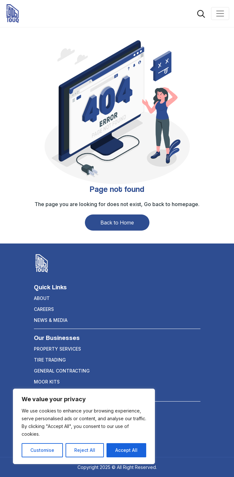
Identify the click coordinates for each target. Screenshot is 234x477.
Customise (42, 450)
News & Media (50, 320)
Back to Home (117, 222)
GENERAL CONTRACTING (62, 370)
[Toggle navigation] (220, 13)
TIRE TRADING (50, 360)
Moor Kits (47, 381)
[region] (84, 426)
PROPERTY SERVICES (57, 349)
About (42, 298)
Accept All (126, 450)
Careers (44, 309)
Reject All (84, 450)
